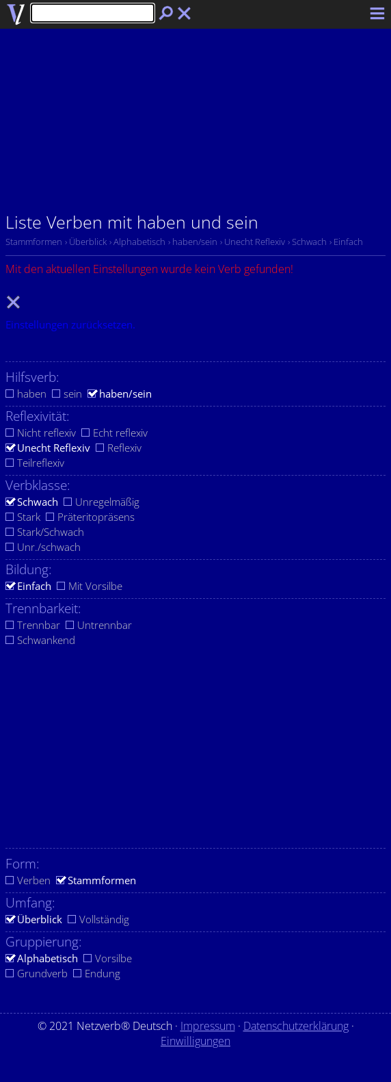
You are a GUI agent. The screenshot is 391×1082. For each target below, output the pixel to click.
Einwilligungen (195, 1040)
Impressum (207, 1025)
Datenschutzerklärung (296, 1025)
